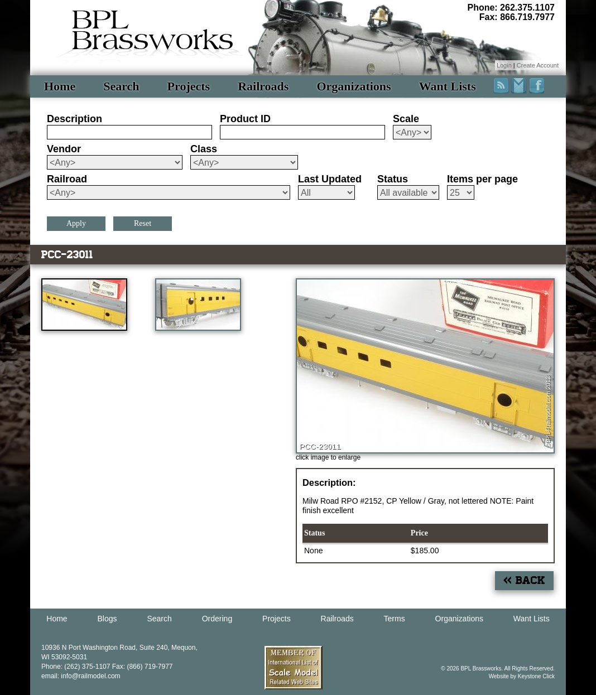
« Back (524, 580)
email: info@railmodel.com (81, 676)
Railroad (67, 179)
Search (121, 86)
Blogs (107, 618)
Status (392, 179)
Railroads (263, 86)
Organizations (353, 86)
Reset (142, 223)
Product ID (245, 118)
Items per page (482, 179)
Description (74, 118)
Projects (188, 86)
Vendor (64, 149)
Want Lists (447, 86)
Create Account (538, 65)
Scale (406, 118)
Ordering (217, 618)
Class (203, 149)
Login (504, 65)
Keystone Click (536, 676)
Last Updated (330, 179)
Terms (394, 618)
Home (59, 86)
